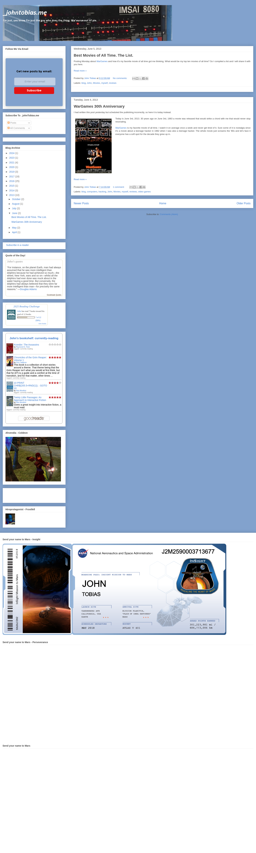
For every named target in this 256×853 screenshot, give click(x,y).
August (16, 203)
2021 (12, 162)
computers (92, 191)
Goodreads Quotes (54, 295)
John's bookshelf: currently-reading (34, 338)
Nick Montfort (21, 391)
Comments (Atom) (169, 214)
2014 (12, 190)
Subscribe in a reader (17, 245)
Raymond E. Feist (23, 347)
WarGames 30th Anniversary (99, 106)
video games (144, 191)
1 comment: (119, 187)
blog (84, 83)
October (16, 199)
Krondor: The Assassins (26, 344)
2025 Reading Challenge (26, 306)
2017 (12, 176)
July (14, 208)
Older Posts (244, 203)
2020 (12, 167)
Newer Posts (81, 203)
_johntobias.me (25, 13)
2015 (12, 185)
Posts (12, 122)
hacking (102, 191)
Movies (96, 83)
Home (162, 203)
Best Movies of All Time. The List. (103, 55)
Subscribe (34, 90)
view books (42, 324)
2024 (12, 153)
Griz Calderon (21, 362)
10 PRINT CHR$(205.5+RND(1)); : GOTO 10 (30, 385)
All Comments (16, 128)
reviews (112, 83)
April (14, 232)
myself (104, 83)
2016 (12, 181)
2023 (12, 157)
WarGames (102, 61)
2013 (12, 195)
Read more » (80, 70)
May (14, 227)
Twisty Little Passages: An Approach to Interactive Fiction (30, 398)
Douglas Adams (28, 289)
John (89, 83)
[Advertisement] (25, 494)
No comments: (120, 78)
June (15, 213)
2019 (12, 171)
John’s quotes (15, 261)
